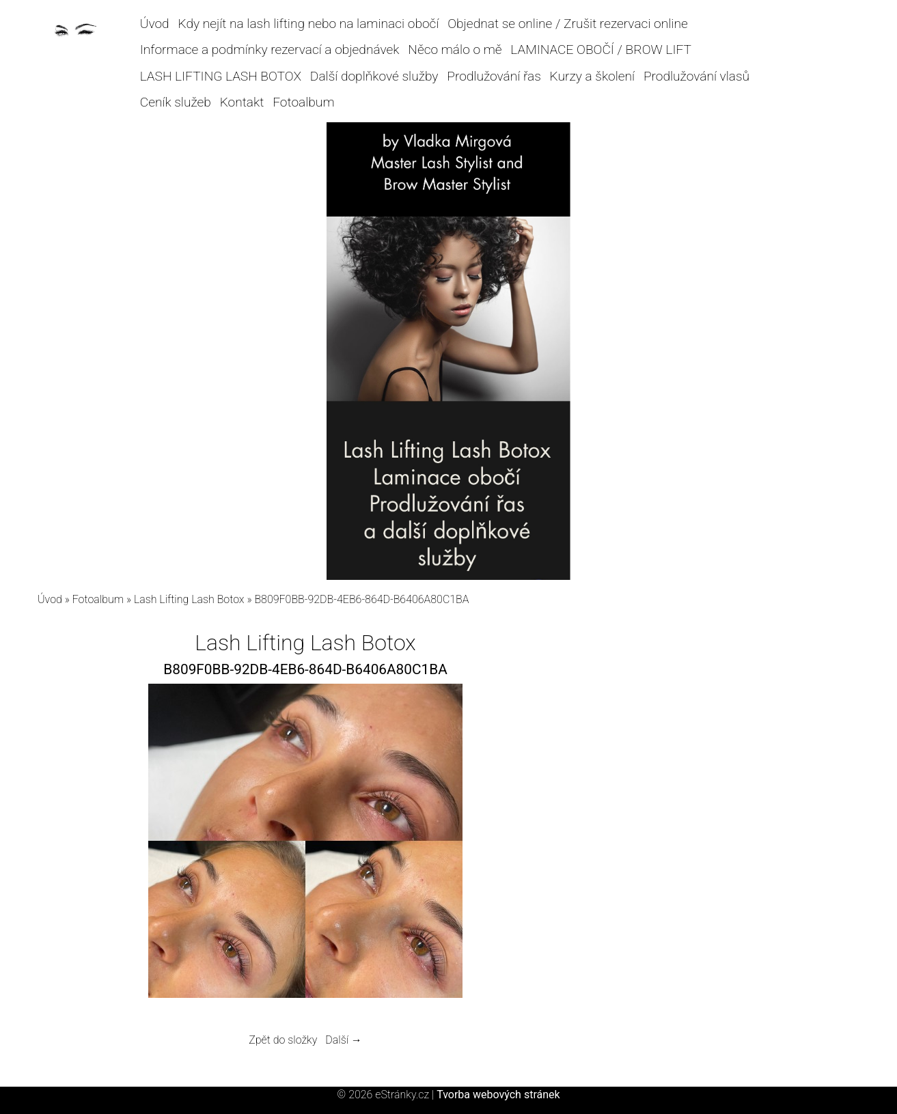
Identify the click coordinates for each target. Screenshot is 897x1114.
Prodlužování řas (494, 76)
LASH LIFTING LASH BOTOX (220, 76)
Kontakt (242, 102)
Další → (343, 1039)
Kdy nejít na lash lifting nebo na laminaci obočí (308, 23)
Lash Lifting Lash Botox (189, 599)
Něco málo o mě (454, 49)
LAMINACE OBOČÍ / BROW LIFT (600, 49)
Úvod (154, 23)
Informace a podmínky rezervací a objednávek (270, 49)
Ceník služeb (175, 102)
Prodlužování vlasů (696, 76)
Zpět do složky (283, 1039)
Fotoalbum (303, 102)
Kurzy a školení (592, 76)
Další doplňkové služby (374, 76)
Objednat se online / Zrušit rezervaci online (567, 23)
